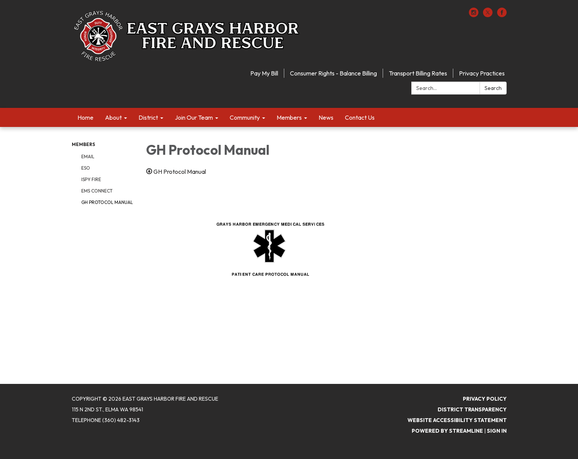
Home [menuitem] (85, 117)
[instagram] (473, 15)
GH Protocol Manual (107, 202)
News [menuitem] (326, 117)
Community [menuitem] (245, 117)
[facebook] (502, 15)
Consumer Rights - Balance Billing (333, 73)
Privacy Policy (485, 398)
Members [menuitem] (289, 117)
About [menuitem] (113, 117)
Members (83, 144)
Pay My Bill (264, 73)
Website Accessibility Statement (457, 420)
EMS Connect (97, 191)
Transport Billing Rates (418, 73)
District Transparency (472, 409)
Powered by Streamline (447, 430)
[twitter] (488, 15)
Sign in (497, 430)
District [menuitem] (148, 117)
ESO (85, 168)
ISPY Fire (91, 179)
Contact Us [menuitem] (360, 117)
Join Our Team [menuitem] (194, 117)
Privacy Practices (482, 73)
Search (493, 88)
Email (87, 156)
